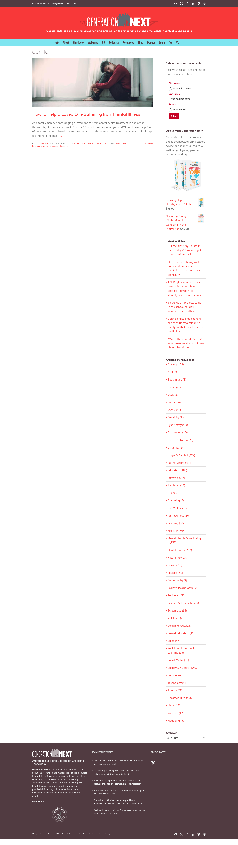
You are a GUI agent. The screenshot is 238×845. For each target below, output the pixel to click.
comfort (118, 143)
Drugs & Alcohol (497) (181, 455)
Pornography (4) (177, 580)
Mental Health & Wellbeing (85, 143)
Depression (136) (178, 432)
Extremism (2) (176, 478)
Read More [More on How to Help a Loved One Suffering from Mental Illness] (149, 143)
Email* (172, 104)
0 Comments (65, 146)
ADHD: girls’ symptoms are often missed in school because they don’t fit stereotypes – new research (117, 782)
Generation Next (41, 143)
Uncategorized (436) (180, 698)
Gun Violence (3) (178, 508)
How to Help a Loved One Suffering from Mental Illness (86, 114)
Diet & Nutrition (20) (180, 440)
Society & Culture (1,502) (183, 667)
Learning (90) (176, 523)
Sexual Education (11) (181, 633)
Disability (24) (176, 447)
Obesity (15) (175, 565)
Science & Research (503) (183, 603)
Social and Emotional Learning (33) (181, 650)
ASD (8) (172, 372)
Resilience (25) (177, 595)
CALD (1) (173, 394)
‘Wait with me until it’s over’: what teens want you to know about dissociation (186, 343)
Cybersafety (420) (178, 425)
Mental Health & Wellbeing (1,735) (184, 540)
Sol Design (93, 834)
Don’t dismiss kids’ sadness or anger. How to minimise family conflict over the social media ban (118, 802)
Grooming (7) (176, 500)
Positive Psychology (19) (182, 588)
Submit (174, 116)
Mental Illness (102, 143)
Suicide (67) (175, 675)
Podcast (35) (175, 573)
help (34, 146)
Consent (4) (174, 402)
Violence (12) (176, 713)
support (55, 146)
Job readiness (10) (179, 515)
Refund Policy (104, 834)
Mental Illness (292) (180, 550)
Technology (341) (178, 683)
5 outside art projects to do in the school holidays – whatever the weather (184, 307)
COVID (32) (174, 410)
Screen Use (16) (177, 610)
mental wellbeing (44, 146)
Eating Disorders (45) (181, 462)
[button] (177, 42)
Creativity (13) (176, 417)
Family (124, 143)
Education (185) (177, 470)
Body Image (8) (177, 379)
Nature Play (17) (177, 557)
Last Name (174, 94)
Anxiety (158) (176, 364)
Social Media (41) (178, 660)
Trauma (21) (175, 690)
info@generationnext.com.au (64, 3)
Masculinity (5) (176, 530)
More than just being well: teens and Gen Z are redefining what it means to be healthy (116, 772)
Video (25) (174, 705)
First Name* (175, 83)
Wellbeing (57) (176, 720)
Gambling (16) (176, 485)
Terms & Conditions (70, 834)
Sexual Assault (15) (179, 625)
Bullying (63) (175, 387)
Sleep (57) (174, 641)
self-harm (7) (175, 618)
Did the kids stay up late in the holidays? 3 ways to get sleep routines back (184, 250)
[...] (61, 135)
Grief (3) (172, 493)
